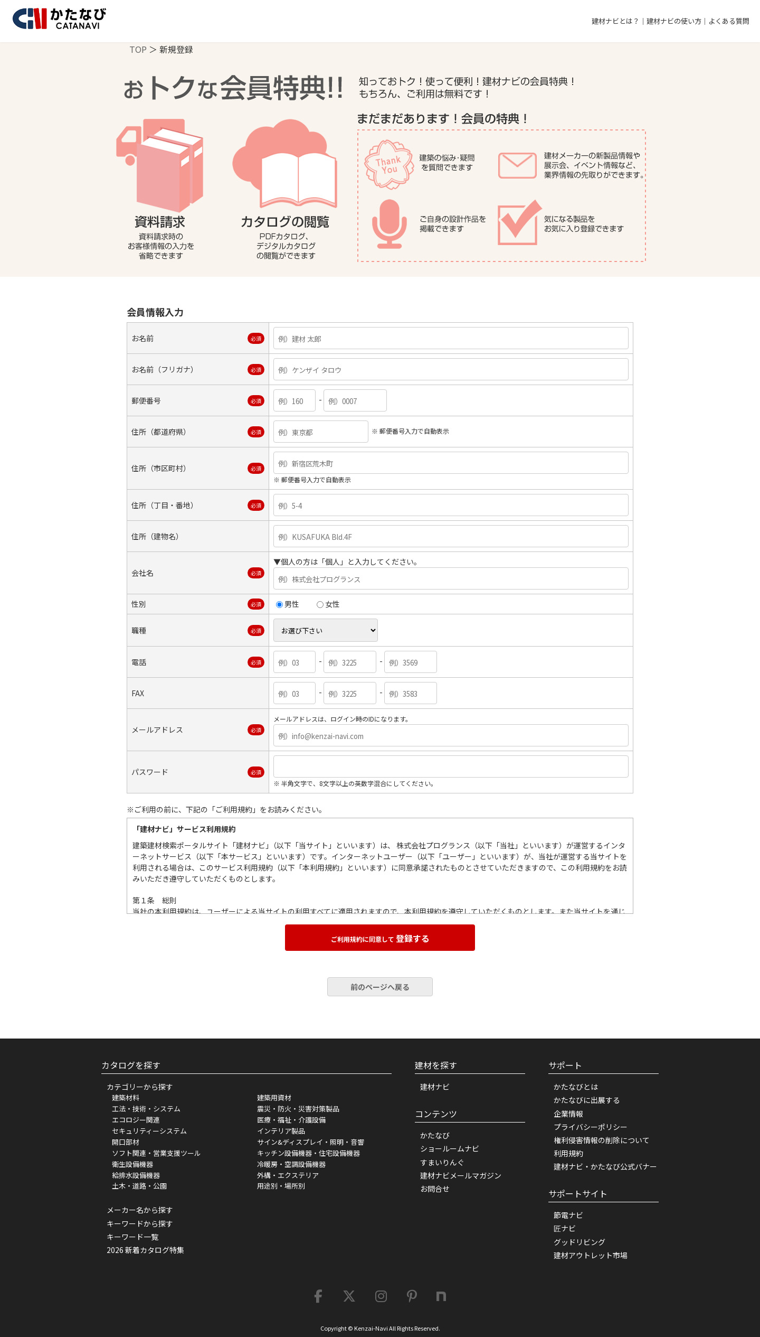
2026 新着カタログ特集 (145, 1250)
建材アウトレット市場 (591, 1255)
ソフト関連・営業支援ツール (156, 1153)
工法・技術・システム (146, 1109)
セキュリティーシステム (149, 1131)
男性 (287, 604)
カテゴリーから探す (140, 1086)
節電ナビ (568, 1215)
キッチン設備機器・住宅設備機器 (308, 1153)
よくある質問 (728, 21)
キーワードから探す (140, 1223)
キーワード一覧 (132, 1236)
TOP (138, 49)
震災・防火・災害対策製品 (298, 1109)
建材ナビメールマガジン (460, 1175)
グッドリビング (579, 1242)
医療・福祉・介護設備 (291, 1120)
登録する (380, 938)
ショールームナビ (449, 1148)
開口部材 (125, 1142)
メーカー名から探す (140, 1209)
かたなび (435, 1135)
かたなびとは (576, 1086)
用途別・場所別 (281, 1186)
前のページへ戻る (380, 986)
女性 (328, 604)
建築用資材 (274, 1097)
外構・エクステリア (288, 1175)
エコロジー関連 (136, 1120)
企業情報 (568, 1113)
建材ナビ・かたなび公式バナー (605, 1166)
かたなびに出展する (587, 1100)
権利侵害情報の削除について (602, 1140)
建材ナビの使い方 (674, 21)
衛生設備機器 (132, 1164)
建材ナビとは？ (616, 21)
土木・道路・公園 (139, 1186)
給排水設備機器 (136, 1175)
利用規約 (568, 1153)
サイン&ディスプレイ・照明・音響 (310, 1142)
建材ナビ (435, 1086)
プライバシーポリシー (591, 1126)
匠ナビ (565, 1228)
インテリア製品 (281, 1131)
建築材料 (125, 1097)
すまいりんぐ (442, 1162)
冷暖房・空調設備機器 (291, 1164)
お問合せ (435, 1188)
